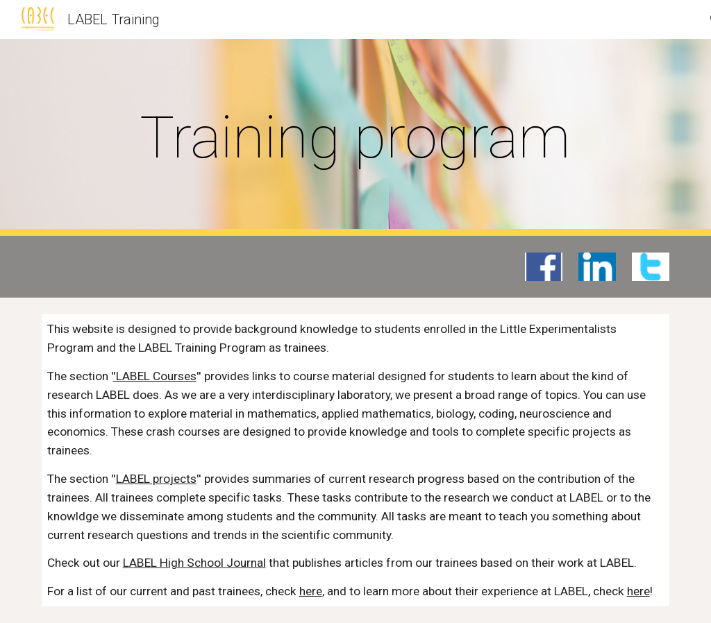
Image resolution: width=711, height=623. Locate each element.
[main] (355, 138)
